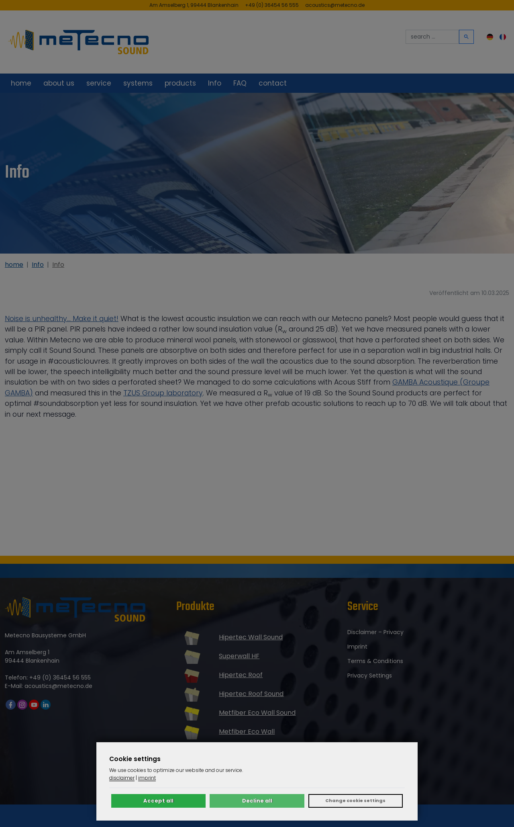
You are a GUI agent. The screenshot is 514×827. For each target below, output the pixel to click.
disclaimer (122, 777)
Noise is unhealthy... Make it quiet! (61, 318)
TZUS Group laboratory (163, 393)
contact (273, 83)
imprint (357, 647)
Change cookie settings (355, 800)
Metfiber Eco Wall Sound (257, 712)
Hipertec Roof (241, 675)
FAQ (240, 83)
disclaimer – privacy (375, 632)
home (21, 83)
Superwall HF (239, 656)
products (180, 83)
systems (138, 83)
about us (58, 83)
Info (214, 83)
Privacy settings (369, 675)
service (98, 83)
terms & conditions (375, 661)
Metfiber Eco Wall (247, 731)
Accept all (158, 800)
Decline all (257, 800)
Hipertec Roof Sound (251, 693)
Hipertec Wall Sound (251, 637)
